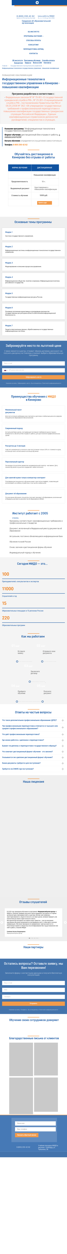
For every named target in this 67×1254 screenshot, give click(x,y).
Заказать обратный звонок (26, 1135)
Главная (4, 66)
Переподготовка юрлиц (33, 49)
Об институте (33, 32)
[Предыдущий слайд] (2, 922)
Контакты (33, 54)
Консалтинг (33, 45)
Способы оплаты (33, 40)
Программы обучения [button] (33, 36)
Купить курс (43, 203)
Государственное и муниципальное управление (26, 66)
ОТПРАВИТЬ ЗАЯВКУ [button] (43, 10)
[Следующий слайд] (65, 922)
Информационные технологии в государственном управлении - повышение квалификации (30, 68)
